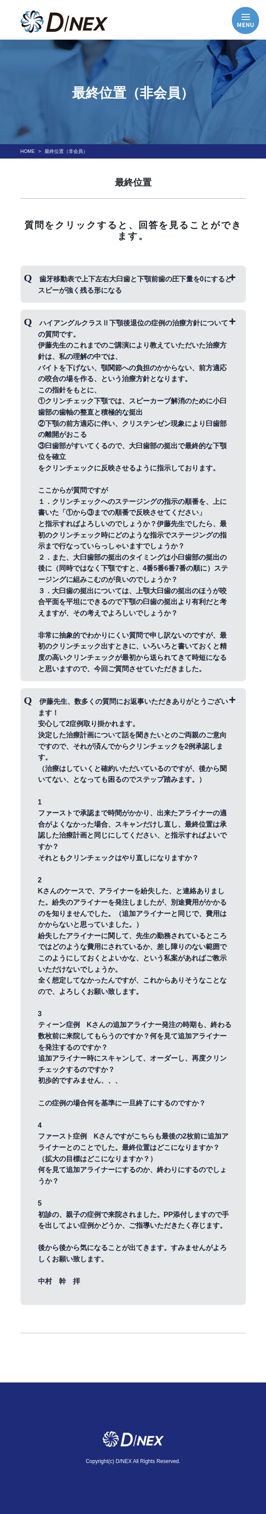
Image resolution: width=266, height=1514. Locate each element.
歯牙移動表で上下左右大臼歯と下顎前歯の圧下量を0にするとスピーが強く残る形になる (134, 284)
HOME (28, 151)
